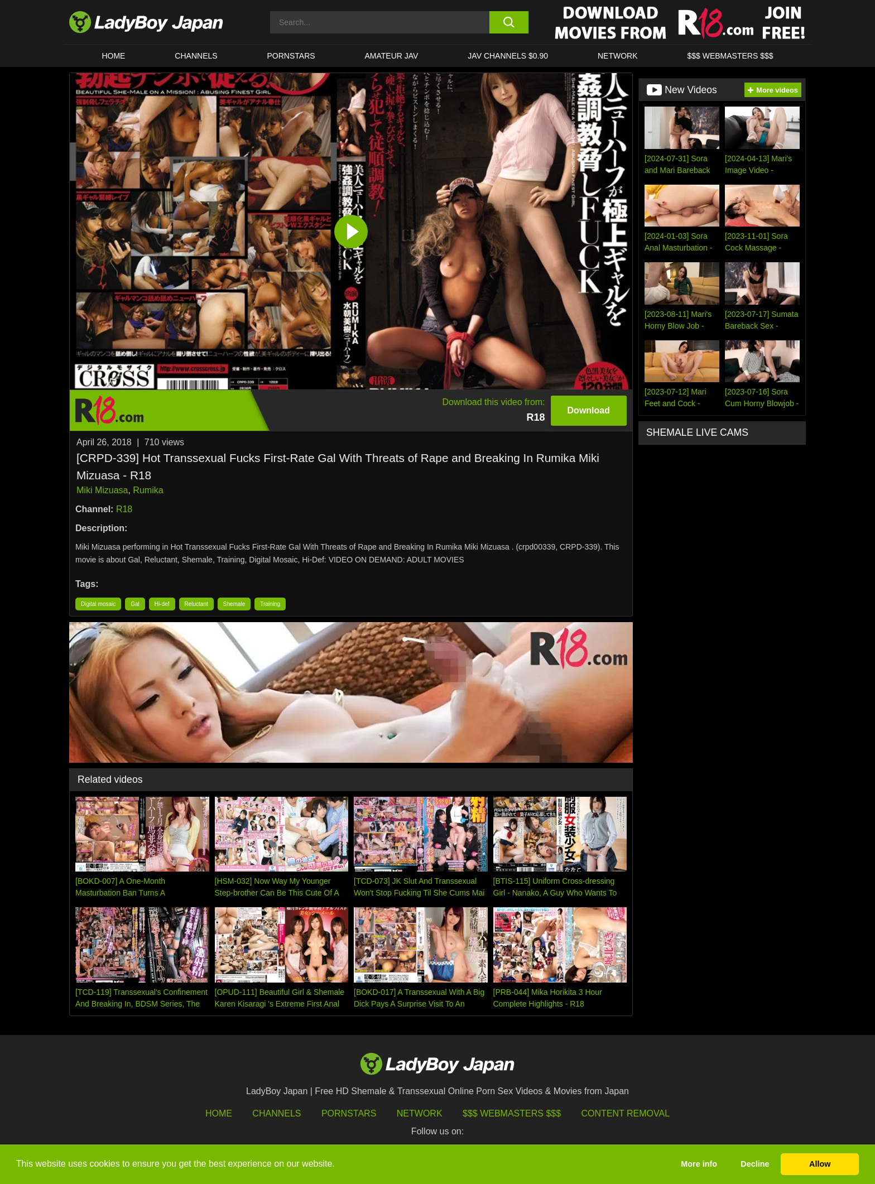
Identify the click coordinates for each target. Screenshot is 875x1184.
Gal (135, 604)
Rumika (148, 490)
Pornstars (291, 55)
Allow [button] (819, 1163)
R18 (124, 509)
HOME (113, 55)
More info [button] (699, 1163)
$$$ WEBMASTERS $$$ (730, 55)
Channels (276, 1113)
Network (618, 55)
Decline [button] (755, 1163)
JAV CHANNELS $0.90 (508, 55)
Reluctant (196, 604)
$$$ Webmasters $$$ (512, 1113)
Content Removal (625, 1113)
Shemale (234, 604)
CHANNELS (196, 55)
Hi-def (162, 604)
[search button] (508, 22)
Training (270, 604)
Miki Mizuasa (102, 490)
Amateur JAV (392, 55)
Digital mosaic (98, 604)
